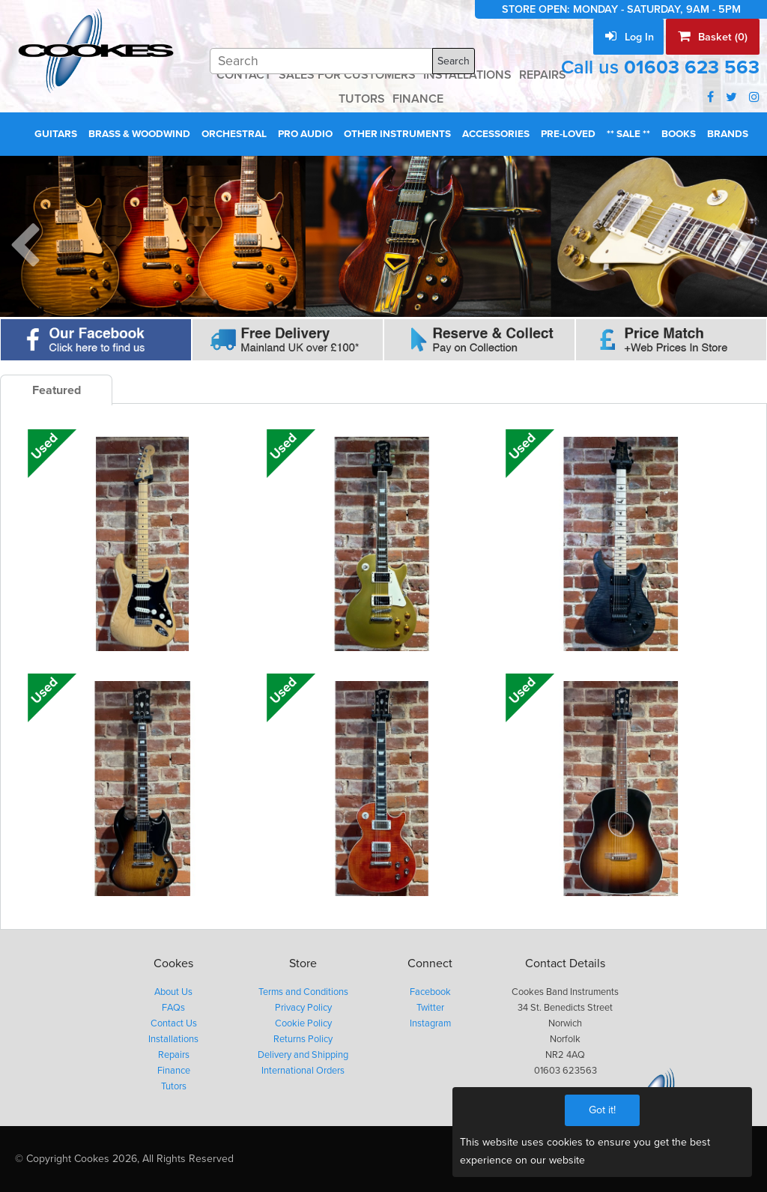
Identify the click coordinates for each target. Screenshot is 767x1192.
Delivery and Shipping (303, 1055)
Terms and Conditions (303, 992)
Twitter (430, 1008)
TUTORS (362, 98)
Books (678, 134)
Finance (173, 1071)
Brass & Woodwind (139, 134)
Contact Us (174, 1023)
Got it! (602, 1110)
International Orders (303, 1071)
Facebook (430, 992)
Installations (173, 1039)
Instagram (430, 1023)
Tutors (174, 1086)
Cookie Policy (303, 1023)
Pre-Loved (568, 134)
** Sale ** (628, 134)
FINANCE (417, 98)
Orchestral (234, 134)
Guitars (55, 134)
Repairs (174, 1055)
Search (453, 61)
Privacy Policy (303, 1008)
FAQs (173, 1008)
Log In (629, 37)
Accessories (496, 134)
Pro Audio (305, 134)
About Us (173, 992)
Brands (727, 134)
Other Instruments (397, 134)
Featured (56, 390)
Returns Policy (303, 1039)
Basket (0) (713, 36)
